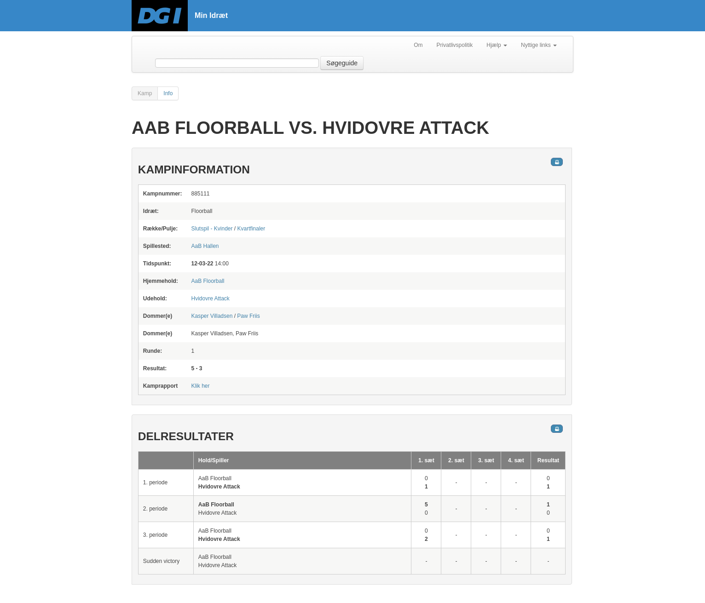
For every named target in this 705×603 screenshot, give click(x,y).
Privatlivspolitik (455, 45)
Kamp (145, 93)
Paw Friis (248, 316)
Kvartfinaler (251, 228)
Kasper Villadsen (211, 316)
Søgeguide (342, 63)
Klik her (200, 386)
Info (168, 93)
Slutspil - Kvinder (211, 228)
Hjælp (496, 45)
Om (418, 45)
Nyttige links (539, 45)
